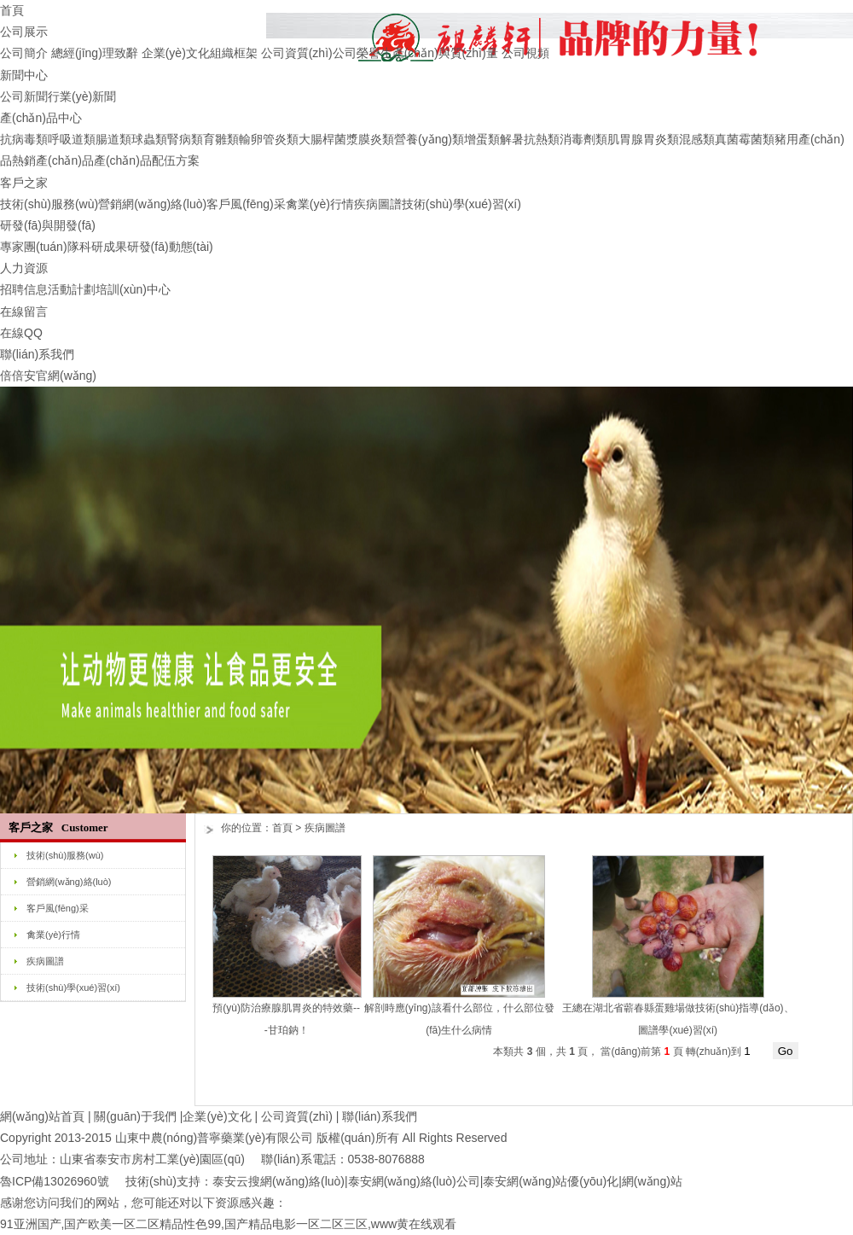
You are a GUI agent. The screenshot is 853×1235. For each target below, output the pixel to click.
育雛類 (221, 139)
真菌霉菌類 (745, 139)
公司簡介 (24, 53)
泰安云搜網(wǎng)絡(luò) (278, 1181)
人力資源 (24, 268)
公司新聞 (24, 96)
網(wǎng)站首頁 (42, 1116)
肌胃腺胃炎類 (643, 139)
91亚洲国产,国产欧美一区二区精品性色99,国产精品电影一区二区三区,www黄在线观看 (228, 1224)
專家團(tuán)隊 (39, 246)
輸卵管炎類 (269, 139)
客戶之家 (24, 182)
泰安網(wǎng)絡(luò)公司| (416, 1181)
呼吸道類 (72, 139)
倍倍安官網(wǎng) (48, 375)
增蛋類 (482, 139)
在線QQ (21, 333)
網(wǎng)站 (652, 1181)
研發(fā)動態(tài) (170, 246)
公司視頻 (525, 53)
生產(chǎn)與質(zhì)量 (439, 53)
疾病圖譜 (378, 204)
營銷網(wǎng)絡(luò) (152, 204)
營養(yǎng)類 (429, 139)
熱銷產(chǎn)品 (53, 160)
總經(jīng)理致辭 (94, 53)
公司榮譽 (356, 53)
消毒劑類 (583, 139)
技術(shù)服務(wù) (49, 204)
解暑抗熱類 (530, 139)
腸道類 (113, 139)
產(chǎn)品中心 (41, 118)
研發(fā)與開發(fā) (48, 225)
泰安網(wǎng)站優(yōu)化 (550, 1181)
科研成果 (103, 246)
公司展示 (24, 31)
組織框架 (234, 53)
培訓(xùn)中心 (133, 289)
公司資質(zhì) (297, 53)
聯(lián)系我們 (37, 354)
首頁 (12, 10)
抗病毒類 (24, 139)
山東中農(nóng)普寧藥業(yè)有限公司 (214, 1138)
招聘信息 (24, 289)
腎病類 (185, 139)
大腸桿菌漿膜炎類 (346, 139)
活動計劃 (72, 289)
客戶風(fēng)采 (246, 204)
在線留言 (24, 311)
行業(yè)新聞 (82, 96)
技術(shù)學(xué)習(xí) (461, 204)
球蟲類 (149, 139)
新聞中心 (24, 75)
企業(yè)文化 (176, 53)
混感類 (697, 139)
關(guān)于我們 (135, 1116)
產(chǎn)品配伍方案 (147, 160)
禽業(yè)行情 (320, 204)
